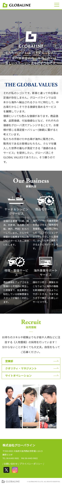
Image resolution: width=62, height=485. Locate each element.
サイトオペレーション (18, 375)
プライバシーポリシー (31, 463)
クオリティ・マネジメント (21, 368)
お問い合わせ (11, 463)
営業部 (9, 361)
